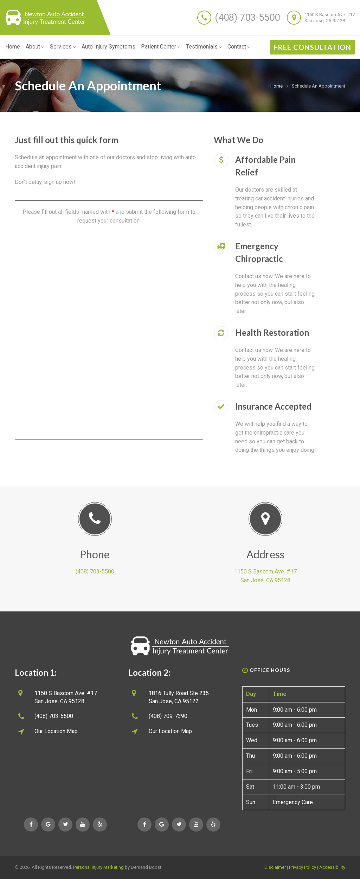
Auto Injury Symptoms (108, 46)
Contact (238, 46)
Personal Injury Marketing (98, 867)
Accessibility (332, 867)
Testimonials (204, 46)
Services (63, 46)
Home (12, 46)
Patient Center (160, 46)
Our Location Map (56, 731)
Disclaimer (275, 867)
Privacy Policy (302, 867)
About (35, 46)
